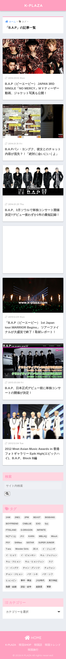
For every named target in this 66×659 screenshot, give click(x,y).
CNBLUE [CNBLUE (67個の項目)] (27, 523)
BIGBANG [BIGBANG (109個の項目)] (50, 517)
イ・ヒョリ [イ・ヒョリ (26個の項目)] (11, 555)
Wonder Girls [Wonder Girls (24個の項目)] (22, 549)
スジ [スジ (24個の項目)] (51, 561)
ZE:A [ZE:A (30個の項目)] (35, 549)
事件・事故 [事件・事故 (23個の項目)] (26, 580)
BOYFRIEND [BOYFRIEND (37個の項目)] (12, 523)
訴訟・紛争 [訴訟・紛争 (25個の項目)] (26, 587)
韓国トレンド (53, 644)
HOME (33, 638)
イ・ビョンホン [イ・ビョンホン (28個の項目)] (28, 555)
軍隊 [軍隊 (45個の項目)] (49, 587)
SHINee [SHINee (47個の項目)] (18, 542)
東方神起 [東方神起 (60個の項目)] (53, 580)
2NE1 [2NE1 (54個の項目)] (17, 517)
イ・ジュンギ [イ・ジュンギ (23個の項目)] (48, 549)
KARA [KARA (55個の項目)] (31, 536)
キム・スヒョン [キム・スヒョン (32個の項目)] (13, 561)
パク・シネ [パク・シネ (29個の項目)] (32, 574)
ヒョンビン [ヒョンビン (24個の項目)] (11, 580)
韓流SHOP (25, 644)
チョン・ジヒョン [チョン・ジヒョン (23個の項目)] (14, 574)
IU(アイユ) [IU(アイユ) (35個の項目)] (11, 536)
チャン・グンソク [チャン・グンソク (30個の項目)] (31, 568)
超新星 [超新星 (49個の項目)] (39, 587)
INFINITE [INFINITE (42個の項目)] (41, 530)
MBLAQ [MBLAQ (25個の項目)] (43, 536)
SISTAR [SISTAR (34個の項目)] (30, 542)
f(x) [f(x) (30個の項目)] (46, 523)
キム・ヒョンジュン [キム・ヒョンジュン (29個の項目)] (34, 561)
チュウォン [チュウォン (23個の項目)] (49, 568)
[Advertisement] (33, 249)
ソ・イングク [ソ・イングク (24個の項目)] (12, 568)
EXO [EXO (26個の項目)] (38, 523)
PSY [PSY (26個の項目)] (8, 542)
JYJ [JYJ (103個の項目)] (22, 536)
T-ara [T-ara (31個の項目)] (8, 549)
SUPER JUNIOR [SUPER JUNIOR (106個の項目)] (46, 542)
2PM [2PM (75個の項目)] (26, 517)
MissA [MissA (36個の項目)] (54, 536)
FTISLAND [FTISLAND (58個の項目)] (11, 530)
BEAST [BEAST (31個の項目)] (36, 517)
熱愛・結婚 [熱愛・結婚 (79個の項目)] (11, 587)
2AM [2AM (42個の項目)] (8, 517)
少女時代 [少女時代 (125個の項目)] (40, 580)
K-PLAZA (33, 5)
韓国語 (38, 644)
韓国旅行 (33, 649)
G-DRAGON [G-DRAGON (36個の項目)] (27, 530)
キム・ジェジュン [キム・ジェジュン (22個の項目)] (48, 555)
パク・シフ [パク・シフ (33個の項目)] (47, 574)
